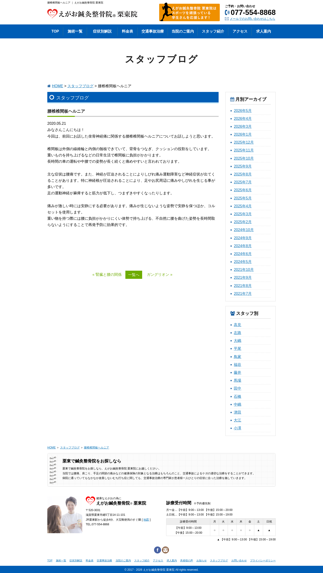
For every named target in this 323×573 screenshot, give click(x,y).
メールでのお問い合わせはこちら (252, 18)
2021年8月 (243, 286)
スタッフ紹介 (142, 560)
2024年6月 (243, 254)
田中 (237, 388)
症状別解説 (75, 560)
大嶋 (237, 341)
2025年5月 (243, 198)
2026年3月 (243, 126)
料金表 (89, 560)
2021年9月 (243, 278)
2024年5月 (243, 262)
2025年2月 (243, 222)
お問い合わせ (239, 560)
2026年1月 (243, 134)
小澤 (237, 428)
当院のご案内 (123, 560)
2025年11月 (244, 150)
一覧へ (133, 275)
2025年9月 (243, 166)
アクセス (158, 560)
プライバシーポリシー (263, 560)
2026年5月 (243, 111)
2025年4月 (243, 206)
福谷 (237, 365)
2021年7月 (243, 294)
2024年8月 (243, 246)
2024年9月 (243, 238)
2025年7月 (243, 182)
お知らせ (201, 560)
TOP (49, 560)
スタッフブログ (80, 86)
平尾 (237, 349)
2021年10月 (244, 270)
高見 (237, 325)
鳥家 (237, 357)
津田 (237, 412)
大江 (237, 420)
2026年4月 (243, 119)
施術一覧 (61, 560)
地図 (146, 519)
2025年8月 (243, 174)
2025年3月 (243, 214)
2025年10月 (244, 158)
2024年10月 (244, 230)
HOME (57, 86)
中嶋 (237, 404)
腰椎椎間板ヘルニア (96, 447)
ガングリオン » (159, 274)
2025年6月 (243, 190)
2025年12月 (244, 142)
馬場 (237, 380)
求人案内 (172, 560)
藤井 (237, 372)
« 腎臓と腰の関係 (106, 274)
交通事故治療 (104, 560)
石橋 (237, 396)
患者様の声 (186, 560)
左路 (237, 333)
